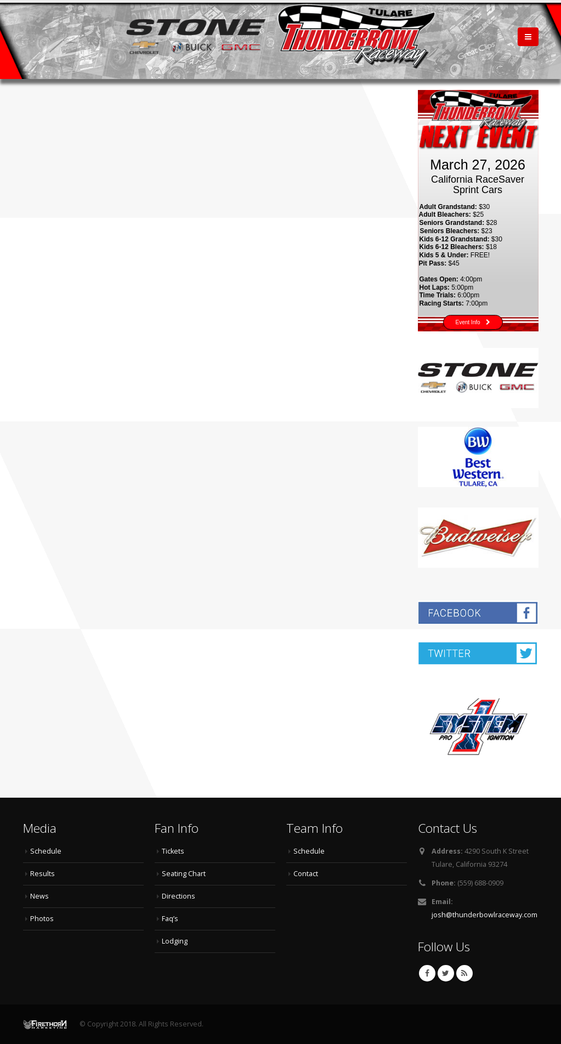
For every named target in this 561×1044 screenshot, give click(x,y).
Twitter (446, 973)
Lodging (175, 941)
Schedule (45, 851)
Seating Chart (184, 873)
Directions (178, 896)
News (39, 896)
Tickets (173, 851)
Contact (305, 873)
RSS (464, 973)
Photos (42, 918)
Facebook (427, 973)
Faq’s (170, 918)
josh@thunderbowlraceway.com (484, 914)
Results (42, 873)
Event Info (473, 322)
